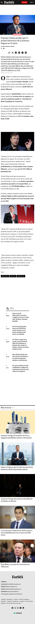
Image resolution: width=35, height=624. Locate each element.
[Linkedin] (23, 608)
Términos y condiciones (13, 601)
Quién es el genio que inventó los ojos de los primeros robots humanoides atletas (17, 468)
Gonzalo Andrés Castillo (7, 46)
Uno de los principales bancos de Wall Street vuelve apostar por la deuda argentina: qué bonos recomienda (19, 330)
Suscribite (24, 2)
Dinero (13, 276)
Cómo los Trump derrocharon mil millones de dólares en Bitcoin (16, 500)
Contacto (16, 599)
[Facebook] (12, 608)
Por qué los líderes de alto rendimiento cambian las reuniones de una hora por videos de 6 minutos (20, 368)
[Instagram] (18, 608)
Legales (22, 601)
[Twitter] (15, 608)
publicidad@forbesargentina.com (13, 584)
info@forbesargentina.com (11, 586)
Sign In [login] (32, 2)
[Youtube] (21, 608)
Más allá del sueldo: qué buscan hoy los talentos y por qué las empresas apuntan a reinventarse (20, 357)
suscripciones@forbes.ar (13, 591)
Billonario (5, 276)
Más (19, 308)
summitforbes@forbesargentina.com (13, 589)
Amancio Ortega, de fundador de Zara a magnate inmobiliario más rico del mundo (16, 437)
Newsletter (9, 599)
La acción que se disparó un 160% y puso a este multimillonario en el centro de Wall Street (16, 533)
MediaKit (3, 599)
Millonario (21, 276)
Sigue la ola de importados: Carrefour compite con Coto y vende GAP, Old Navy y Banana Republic (20, 317)
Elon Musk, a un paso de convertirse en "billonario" (15, 566)
